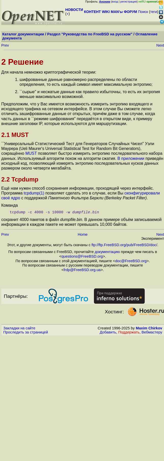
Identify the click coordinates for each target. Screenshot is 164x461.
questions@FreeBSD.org (82, 256)
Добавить (108, 332)
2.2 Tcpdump (19, 179)
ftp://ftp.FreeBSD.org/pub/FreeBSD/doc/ (124, 245)
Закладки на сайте (19, 328)
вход (115, 1)
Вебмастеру (152, 332)
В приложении (130, 158)
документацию (107, 252)
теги (153, 12)
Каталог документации (23, 34)
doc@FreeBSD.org (130, 261)
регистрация (128, 1)
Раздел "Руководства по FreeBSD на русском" (90, 34)
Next (160, 45)
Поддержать (129, 332)
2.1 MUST (15, 134)
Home (83, 234)
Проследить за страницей (25, 332)
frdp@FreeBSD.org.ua (82, 270)
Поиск (143, 12)
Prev (5, 45)
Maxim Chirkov (149, 328)
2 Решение (22, 61)
